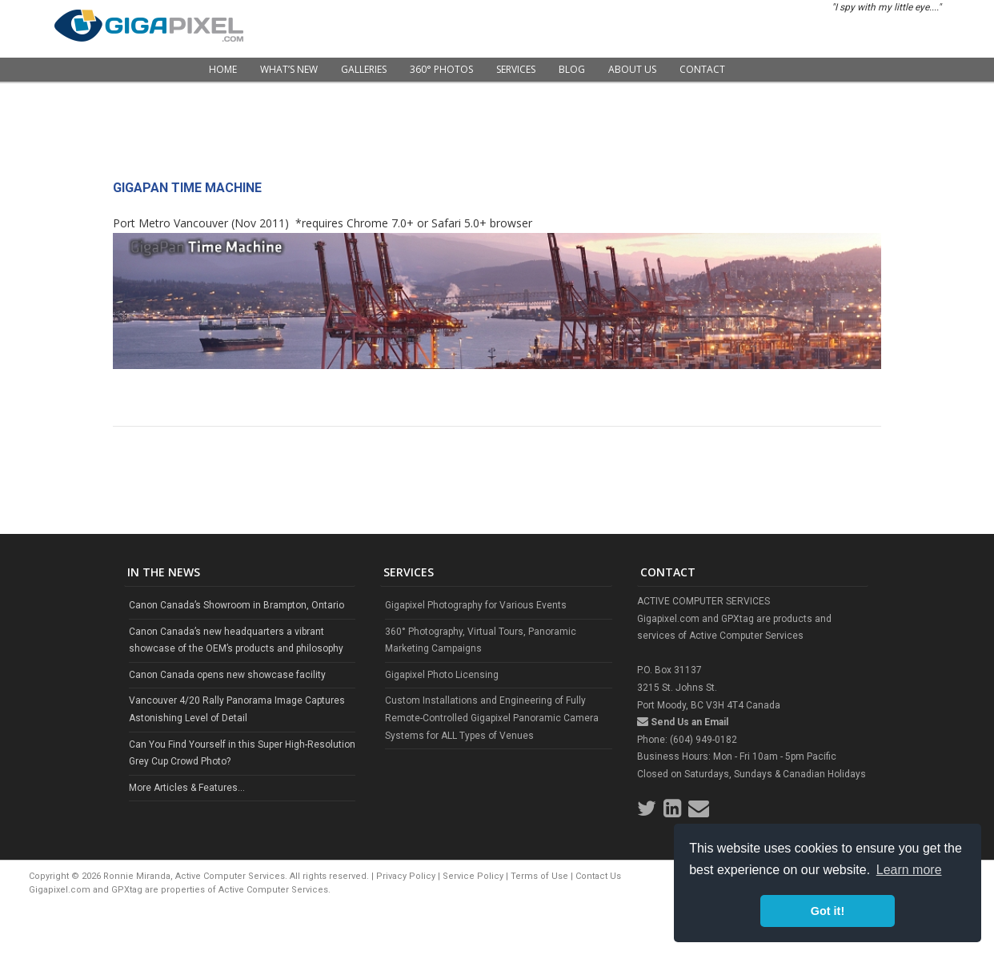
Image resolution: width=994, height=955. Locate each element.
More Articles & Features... (187, 787)
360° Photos (441, 69)
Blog (572, 69)
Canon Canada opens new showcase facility (227, 674)
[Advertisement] (497, 136)
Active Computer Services (273, 890)
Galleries (364, 69)
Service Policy (473, 876)
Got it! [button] (827, 911)
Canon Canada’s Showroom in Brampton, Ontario (236, 605)
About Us (632, 69)
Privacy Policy (405, 876)
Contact (702, 69)
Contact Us (598, 876)
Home (223, 69)
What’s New (289, 69)
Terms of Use (539, 876)
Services (515, 69)
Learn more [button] (909, 870)
